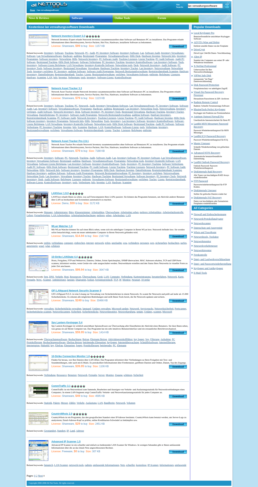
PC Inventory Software (107, 53)
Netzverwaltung (162, 68)
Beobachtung (74, 339)
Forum (162, 18)
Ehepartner (69, 345)
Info (55, 77)
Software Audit (152, 53)
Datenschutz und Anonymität (208, 227)
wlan (47, 246)
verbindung (57, 243)
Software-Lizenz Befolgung (52, 65)
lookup (90, 279)
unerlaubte (117, 243)
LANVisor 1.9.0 (60, 193)
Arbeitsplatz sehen (129, 212)
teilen (108, 243)
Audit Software (169, 65)
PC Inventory (60, 71)
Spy (147, 339)
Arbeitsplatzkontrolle (172, 212)
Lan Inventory (146, 68)
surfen (183, 243)
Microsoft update (120, 308)
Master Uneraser (202, 143)
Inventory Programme (57, 121)
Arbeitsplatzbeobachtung (83, 215)
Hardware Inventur (151, 56)
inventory (91, 77)
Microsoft (167, 311)
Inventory (49, 53)
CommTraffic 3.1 (60, 386)
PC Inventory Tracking (113, 62)
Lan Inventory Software (165, 62)
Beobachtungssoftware (54, 342)
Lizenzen (175, 74)
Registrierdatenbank (65, 74)
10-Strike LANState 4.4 (64, 256)
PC (86, 53)
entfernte (153, 74)
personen (144, 243)
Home (32, 10)
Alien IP (198, 56)
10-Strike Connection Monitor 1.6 (70, 356)
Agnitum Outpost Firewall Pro (209, 116)
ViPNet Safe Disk (202, 75)
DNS (51, 276)
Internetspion (33, 345)
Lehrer (30, 215)
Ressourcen (75, 276)
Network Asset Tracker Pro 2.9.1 (70, 141)
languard (87, 308)
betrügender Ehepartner (94, 342)
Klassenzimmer (82, 212)
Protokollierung (91, 345)
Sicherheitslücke (90, 311)
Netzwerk (79, 53)
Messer (64, 403)
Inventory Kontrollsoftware (139, 62)
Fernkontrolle (200, 254)
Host (66, 276)
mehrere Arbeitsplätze (150, 212)
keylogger (112, 342)
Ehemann (121, 345)
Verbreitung (74, 77)
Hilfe (74, 59)
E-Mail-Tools (200, 272)
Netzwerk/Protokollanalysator (208, 218)
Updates (148, 311)
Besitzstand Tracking (47, 62)
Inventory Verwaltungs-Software (112, 105)
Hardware (67, 56)
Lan (142, 53)
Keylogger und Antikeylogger (208, 268)
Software (77, 18)
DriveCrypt (199, 49)
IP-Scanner (152, 465)
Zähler (72, 403)
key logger (139, 339)
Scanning (41, 77)
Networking (65, 59)
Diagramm (81, 279)
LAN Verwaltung (75, 65)
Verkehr (59, 276)
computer (68, 243)
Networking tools (123, 65)
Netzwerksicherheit (163, 308)
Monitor (126, 279)
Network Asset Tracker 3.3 (66, 88)
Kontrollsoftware (123, 77)
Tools (181, 62)
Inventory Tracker (129, 68)
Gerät (100, 276)
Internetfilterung (167, 342)
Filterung (154, 339)
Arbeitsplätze (97, 212)
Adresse (80, 430)
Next (40, 475)
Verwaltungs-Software (137, 74)
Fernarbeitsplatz (42, 215)
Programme (101, 56)
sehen (108, 215)
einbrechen (79, 243)
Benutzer (72, 375)
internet (90, 243)
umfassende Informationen (106, 465)
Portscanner (180, 308)
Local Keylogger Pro (204, 32)
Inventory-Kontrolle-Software (99, 65)
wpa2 (41, 246)
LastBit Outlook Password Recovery (212, 162)
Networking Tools (149, 108)
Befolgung (164, 74)
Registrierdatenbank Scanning (163, 71)
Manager (48, 212)
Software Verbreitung (90, 62)
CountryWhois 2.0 (61, 413)
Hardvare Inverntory (160, 115)
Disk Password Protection (206, 84)
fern (46, 276)
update (140, 311)
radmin (88, 465)
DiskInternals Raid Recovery (208, 171)
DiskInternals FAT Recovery (208, 197)
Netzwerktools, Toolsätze (206, 236)
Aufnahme (166, 339)
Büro (71, 212)
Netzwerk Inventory (88, 59)
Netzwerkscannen (61, 311)
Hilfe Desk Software (68, 62)
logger (79, 345)
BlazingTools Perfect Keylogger (209, 109)
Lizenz (87, 74)
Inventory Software (129, 53)
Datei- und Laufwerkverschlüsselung (212, 259)
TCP (116, 279)
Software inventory (48, 59)
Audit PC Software (164, 124)
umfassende (180, 465)
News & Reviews (39, 18)
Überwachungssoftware (55, 339)
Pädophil (45, 345)
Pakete (56, 403)
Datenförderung (46, 74)
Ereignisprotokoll (103, 279)
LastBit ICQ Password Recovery (210, 136)
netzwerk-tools (76, 465)
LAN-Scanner (61, 465)
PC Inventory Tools (111, 111)
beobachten (173, 243)
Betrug (86, 339)
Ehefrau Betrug (74, 342)
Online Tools (122, 18)
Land (72, 430)
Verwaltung (93, 68)
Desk (136, 65)
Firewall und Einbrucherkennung (210, 214)
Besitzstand (88, 56)
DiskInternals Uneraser (205, 190)
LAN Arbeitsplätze (60, 215)
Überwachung (112, 212)
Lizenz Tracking (146, 59)
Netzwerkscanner (202, 223)
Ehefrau (59, 345)
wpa (125, 243)
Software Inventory (52, 68)
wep (152, 243)
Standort (61, 430)
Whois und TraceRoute (205, 232)
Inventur (63, 77)
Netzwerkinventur (203, 250)
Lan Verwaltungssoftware (49, 56)
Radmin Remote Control (206, 102)
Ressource (62, 375)
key (52, 345)
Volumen (131, 403)
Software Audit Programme (100, 71)
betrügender (106, 345)
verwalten (49, 308)
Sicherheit (76, 311)
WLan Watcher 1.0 (61, 226)
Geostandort (50, 430)
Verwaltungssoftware (118, 56)
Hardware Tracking (109, 68)
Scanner (47, 279)
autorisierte (32, 246)
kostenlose (141, 465)
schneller (130, 465)
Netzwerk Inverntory (150, 65)
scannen (157, 311)
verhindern (133, 243)
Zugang (118, 375)
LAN (49, 77)
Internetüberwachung (128, 342)
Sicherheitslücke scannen (39, 311)
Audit (92, 53)
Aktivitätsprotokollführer (120, 339)
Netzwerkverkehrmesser (206, 245)
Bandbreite (109, 403)
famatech (48, 465)
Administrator (61, 212)
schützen (55, 246)
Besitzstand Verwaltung (75, 68)
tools (83, 77)
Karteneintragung (142, 276)
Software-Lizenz (105, 77)
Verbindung (126, 276)
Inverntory (32, 65)
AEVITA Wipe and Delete (207, 42)
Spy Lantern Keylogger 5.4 (66, 322)
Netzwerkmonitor (108, 311)
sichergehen (161, 243)
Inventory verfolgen (43, 71)
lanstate (71, 279)
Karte (181, 276)
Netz (122, 465)
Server (101, 375)
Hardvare (31, 77)
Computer (115, 276)
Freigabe (31, 279)
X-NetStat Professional (205, 66)
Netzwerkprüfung (126, 311)
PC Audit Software (164, 59)
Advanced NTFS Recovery (207, 152)
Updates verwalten (101, 308)
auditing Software (77, 71)
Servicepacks (146, 308)
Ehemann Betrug (98, 339)
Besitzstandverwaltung (103, 74)
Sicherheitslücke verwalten (68, 308)
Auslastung (91, 403)
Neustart (136, 279)
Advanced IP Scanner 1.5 (66, 441)
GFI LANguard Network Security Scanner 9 (76, 290)
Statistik (48, 403)
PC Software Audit (108, 59)
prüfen (47, 243)
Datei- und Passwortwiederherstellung (212, 263)
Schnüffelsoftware (149, 342)
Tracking (69, 53)
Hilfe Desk (135, 56)
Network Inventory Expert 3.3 (68, 36)
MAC (39, 279)
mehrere (101, 215)
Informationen (167, 465)
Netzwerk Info (168, 56)
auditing (78, 56)
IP (120, 279)
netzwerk (99, 243)
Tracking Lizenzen (128, 59)
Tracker (79, 74)
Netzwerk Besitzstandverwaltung (131, 71)
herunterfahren (159, 276)
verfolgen (120, 74)
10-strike (145, 279)
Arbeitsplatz (119, 215)
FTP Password (201, 181)
